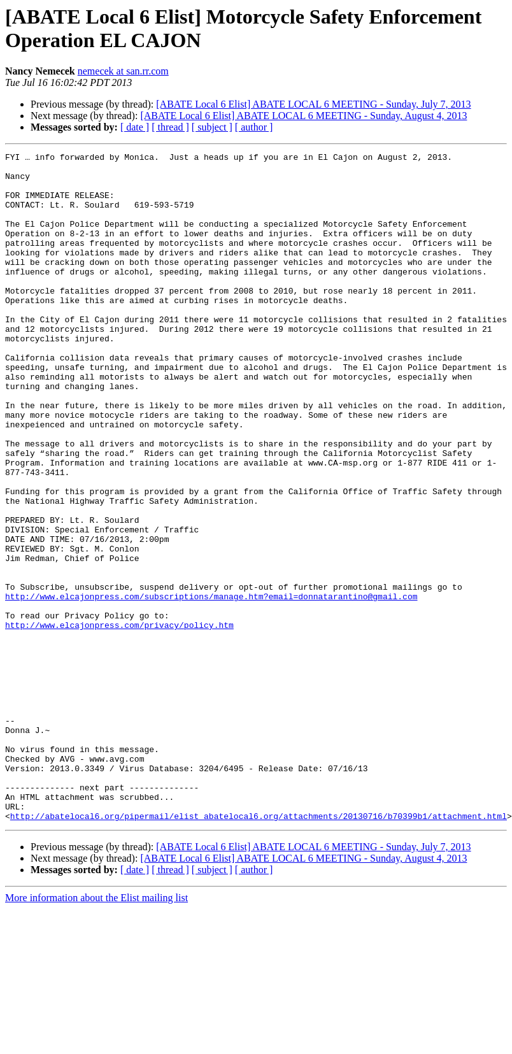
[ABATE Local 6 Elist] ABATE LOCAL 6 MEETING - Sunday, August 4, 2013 (303, 115)
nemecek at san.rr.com (123, 71)
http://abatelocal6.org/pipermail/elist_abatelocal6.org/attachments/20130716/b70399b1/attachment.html (258, 949)
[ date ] (134, 127)
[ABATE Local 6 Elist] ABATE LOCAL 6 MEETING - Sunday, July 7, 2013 (313, 104)
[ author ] (254, 127)
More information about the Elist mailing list (96, 1031)
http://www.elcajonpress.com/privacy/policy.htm (119, 720)
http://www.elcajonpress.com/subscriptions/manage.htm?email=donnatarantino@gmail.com (211, 686)
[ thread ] (170, 127)
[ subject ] (212, 127)
